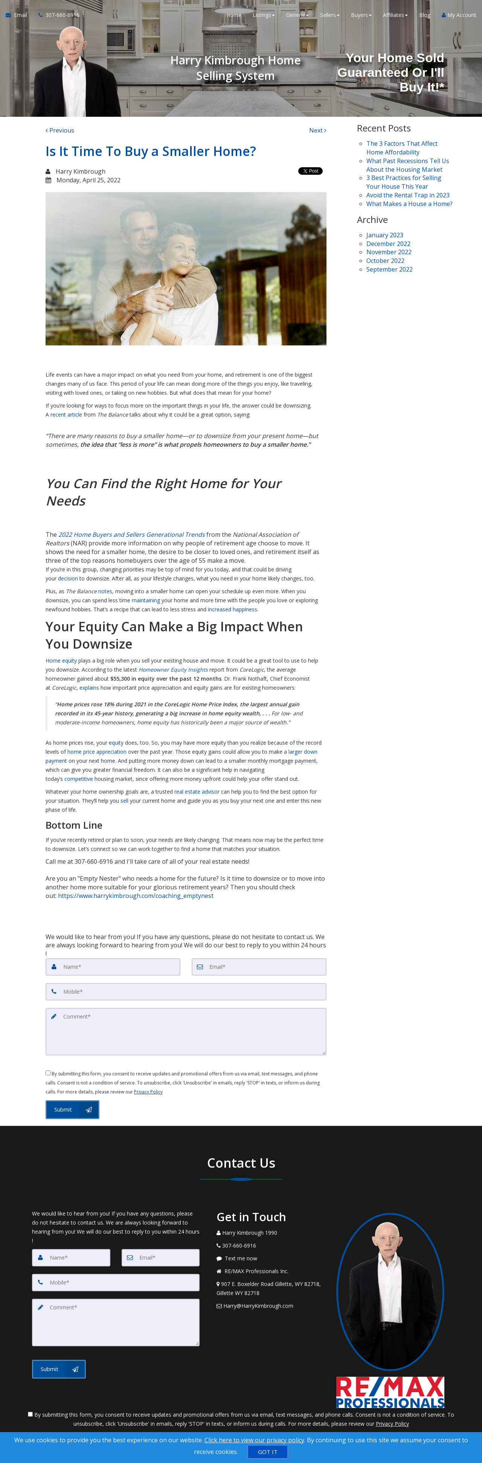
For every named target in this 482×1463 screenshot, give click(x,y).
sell (124, 800)
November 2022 (389, 252)
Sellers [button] (330, 14)
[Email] (259, 967)
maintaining (146, 600)
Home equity (61, 660)
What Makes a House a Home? (409, 204)
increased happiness (232, 609)
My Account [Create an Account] (459, 14)
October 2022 (385, 261)
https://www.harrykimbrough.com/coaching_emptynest (135, 896)
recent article (66, 414)
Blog (424, 14)
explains (89, 687)
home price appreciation (97, 751)
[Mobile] (186, 991)
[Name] (113, 967)
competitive (78, 778)
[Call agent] (56, 15)
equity (116, 742)
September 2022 (389, 269)
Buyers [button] (361, 14)
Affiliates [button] (395, 14)
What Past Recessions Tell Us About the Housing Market (407, 165)
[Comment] (186, 1031)
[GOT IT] (267, 1452)
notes (105, 591)
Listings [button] (264, 14)
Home (233, 14)
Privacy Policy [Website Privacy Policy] (148, 1092)
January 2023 (384, 235)
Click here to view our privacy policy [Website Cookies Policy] (254, 1440)
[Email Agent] (19, 15)
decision (68, 578)
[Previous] (60, 130)
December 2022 (388, 244)
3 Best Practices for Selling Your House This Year (403, 182)
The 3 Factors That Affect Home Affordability (402, 147)
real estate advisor (197, 791)
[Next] (317, 130)
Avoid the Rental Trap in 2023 (408, 195)
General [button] (297, 14)
